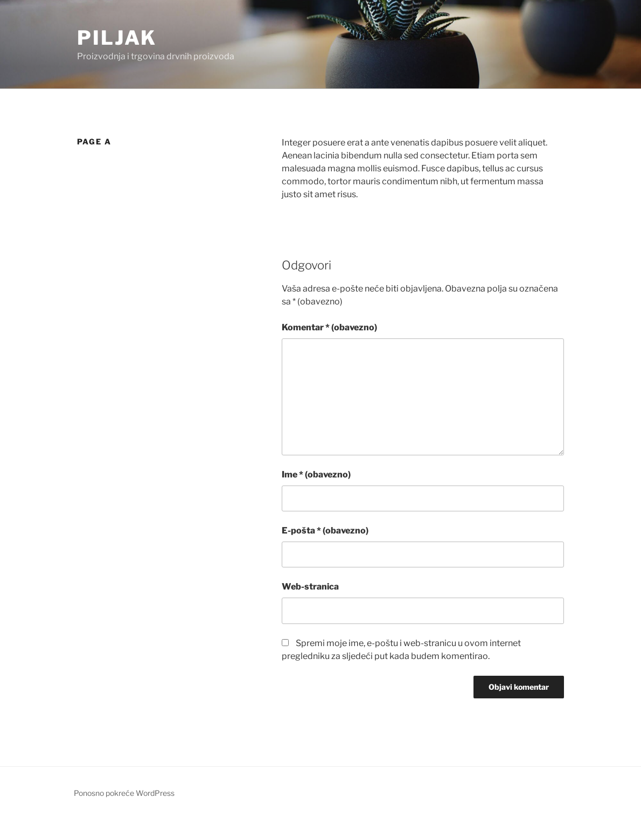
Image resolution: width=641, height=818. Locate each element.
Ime (316, 474)
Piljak (117, 38)
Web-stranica (310, 586)
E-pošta (325, 530)
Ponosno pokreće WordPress (124, 793)
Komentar (329, 327)
